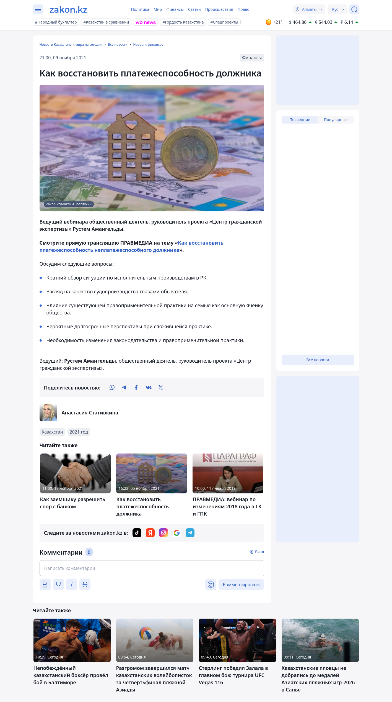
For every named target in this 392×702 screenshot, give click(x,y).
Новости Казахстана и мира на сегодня (71, 44)
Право (244, 9)
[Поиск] (354, 9)
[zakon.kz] (68, 9)
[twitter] (161, 388)
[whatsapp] (112, 388)
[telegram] (124, 388)
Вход (259, 551)
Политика (140, 9)
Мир (158, 9)
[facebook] (136, 388)
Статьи (194, 9)
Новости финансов (148, 44)
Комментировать (241, 584)
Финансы (175, 9)
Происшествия (219, 9)
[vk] (149, 388)
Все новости (118, 44)
